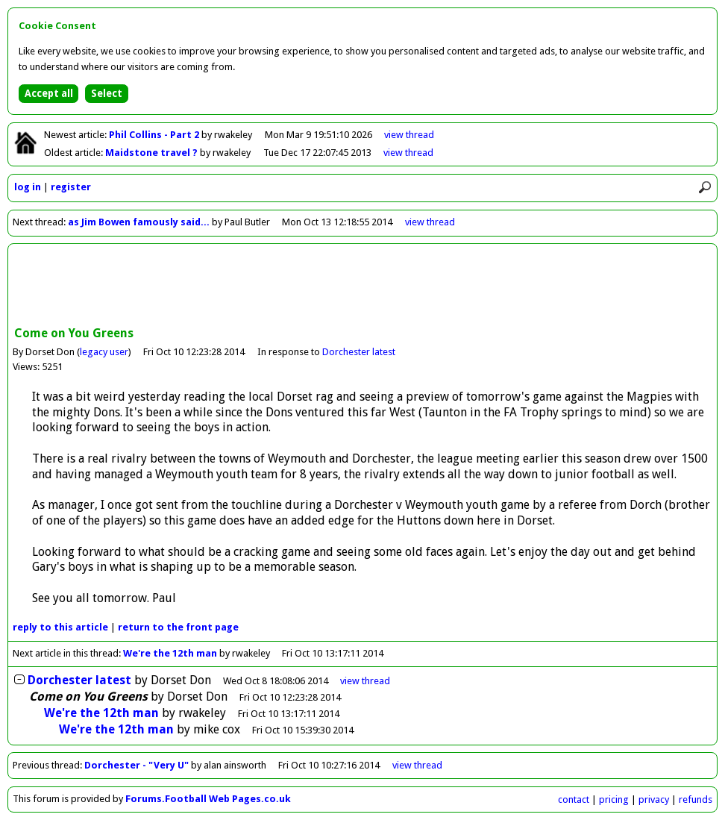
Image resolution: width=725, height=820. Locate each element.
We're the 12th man (170, 653)
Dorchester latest (358, 351)
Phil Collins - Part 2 (155, 134)
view (409, 134)
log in (27, 187)
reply (60, 627)
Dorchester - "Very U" (136, 765)
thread (365, 680)
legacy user (104, 351)
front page (178, 627)
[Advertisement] (362, 286)
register (71, 187)
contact (573, 799)
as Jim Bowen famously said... (139, 222)
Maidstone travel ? (152, 152)
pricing (614, 799)
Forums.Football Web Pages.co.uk (208, 798)
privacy (653, 799)
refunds (695, 799)
